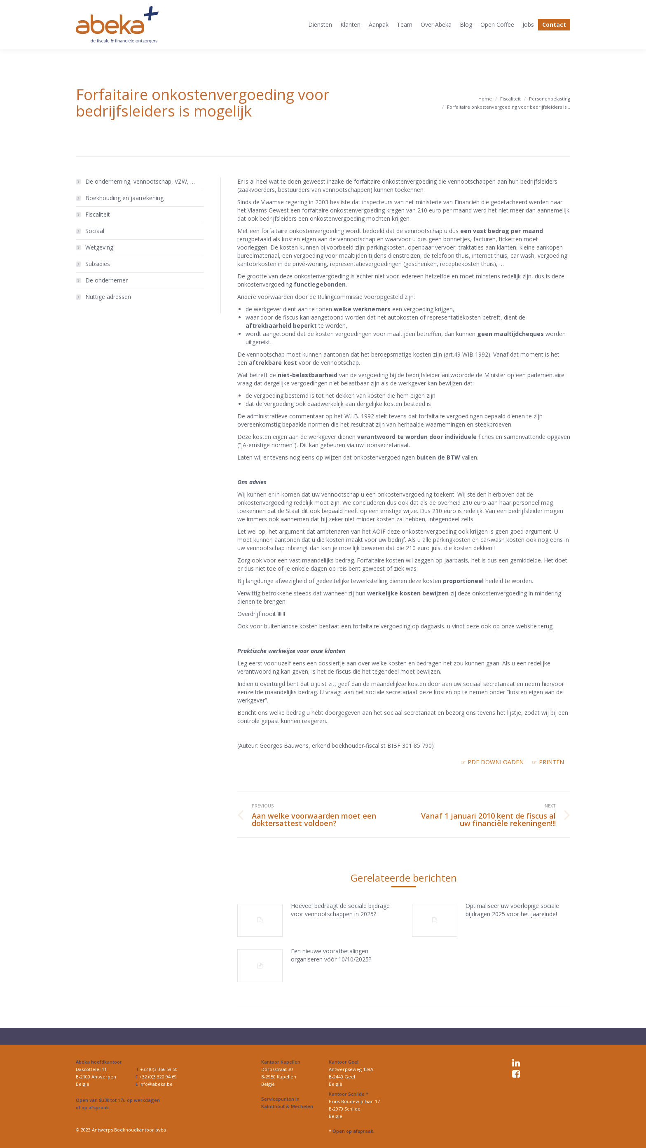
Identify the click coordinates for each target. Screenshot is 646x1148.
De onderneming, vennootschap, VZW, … (140, 181)
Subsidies (97, 264)
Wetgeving (99, 247)
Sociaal (94, 231)
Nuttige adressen (108, 297)
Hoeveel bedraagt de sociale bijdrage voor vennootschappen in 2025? (340, 910)
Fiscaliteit (510, 99)
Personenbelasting (549, 99)
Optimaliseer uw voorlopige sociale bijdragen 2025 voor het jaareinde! (512, 910)
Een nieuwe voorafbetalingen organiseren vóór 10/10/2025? (331, 955)
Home (485, 99)
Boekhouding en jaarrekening (124, 198)
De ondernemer (106, 280)
